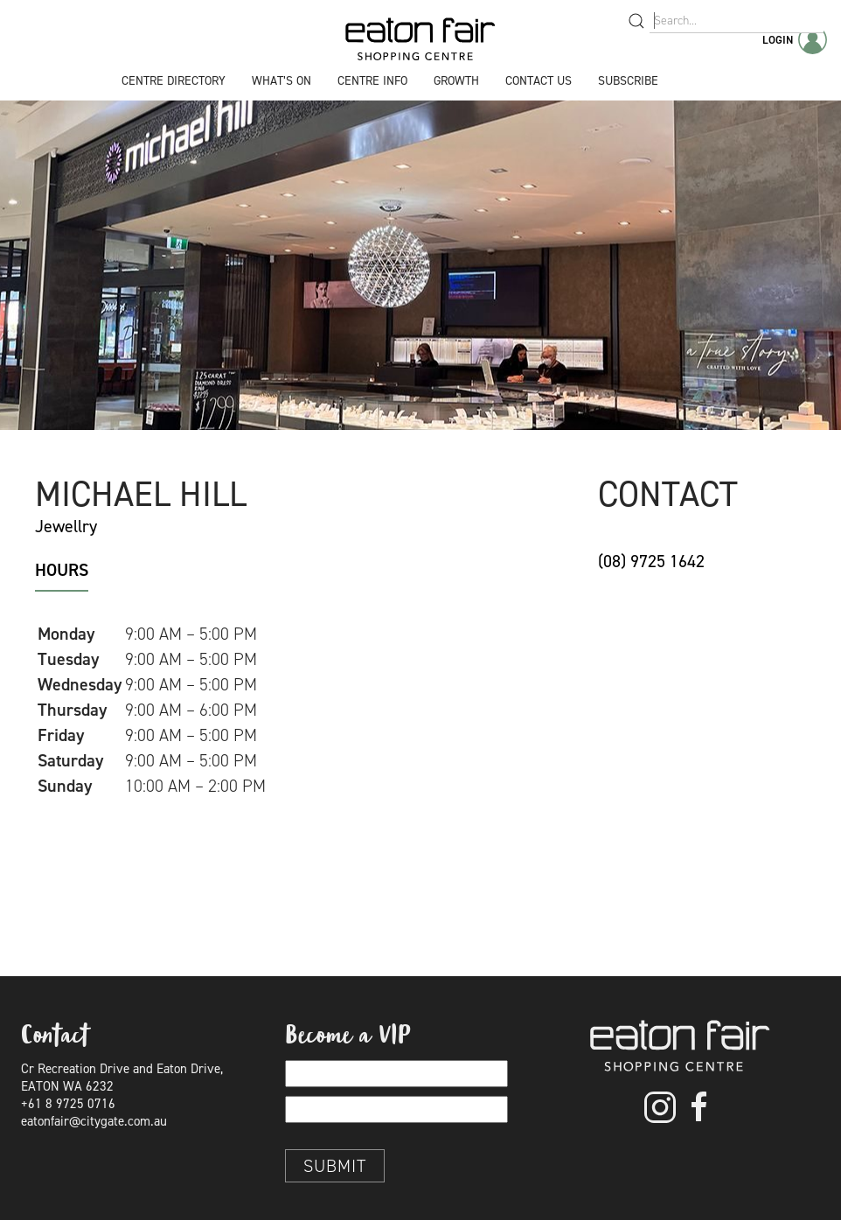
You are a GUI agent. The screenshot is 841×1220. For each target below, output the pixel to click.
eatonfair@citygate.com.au (94, 1121)
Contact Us (538, 81)
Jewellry (66, 526)
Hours (61, 569)
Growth (456, 81)
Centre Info (372, 81)
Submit (334, 1165)
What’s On (281, 81)
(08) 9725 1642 (651, 561)
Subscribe (628, 81)
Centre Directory (174, 81)
